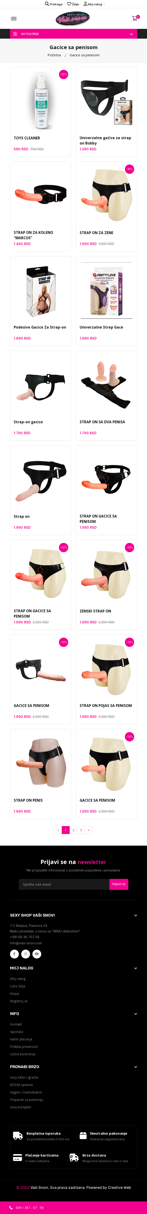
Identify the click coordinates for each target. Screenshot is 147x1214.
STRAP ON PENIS (28, 801)
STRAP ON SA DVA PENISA (102, 422)
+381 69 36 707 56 (24, 938)
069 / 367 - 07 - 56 (26, 1207)
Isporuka (16, 1032)
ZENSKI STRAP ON (95, 611)
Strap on (21, 517)
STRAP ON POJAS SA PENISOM (105, 706)
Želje (73, 4)
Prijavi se (119, 885)
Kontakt (16, 1025)
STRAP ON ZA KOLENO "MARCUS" (33, 236)
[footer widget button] (73, 915)
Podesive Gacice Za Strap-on (39, 328)
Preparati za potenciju (26, 1100)
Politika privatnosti (24, 1047)
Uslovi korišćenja (22, 1055)
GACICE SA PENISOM (31, 706)
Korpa (14, 994)
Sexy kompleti (20, 1108)
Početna (54, 55)
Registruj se (19, 1001)
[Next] (88, 831)
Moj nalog (93, 4)
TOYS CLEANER (26, 138)
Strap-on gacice (28, 422)
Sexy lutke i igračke (24, 1078)
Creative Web (119, 1190)
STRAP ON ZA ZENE (96, 233)
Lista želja (17, 987)
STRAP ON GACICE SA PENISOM (106, 517)
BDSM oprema (21, 1085)
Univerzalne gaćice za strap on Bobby (106, 141)
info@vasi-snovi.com (26, 944)
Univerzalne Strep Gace (100, 328)
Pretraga (53, 4)
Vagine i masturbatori (26, 1093)
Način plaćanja (21, 1040)
